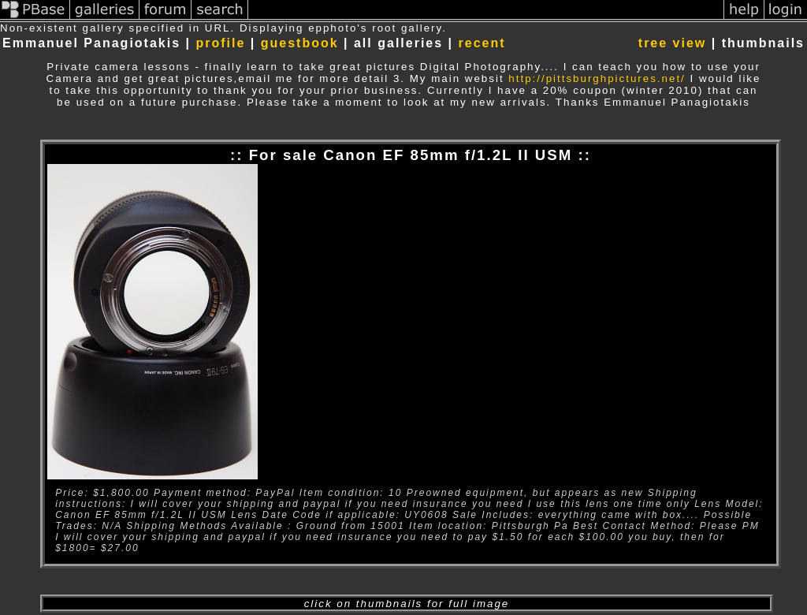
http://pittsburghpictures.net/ (596, 78)
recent (482, 43)
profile (220, 43)
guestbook (300, 43)
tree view (672, 43)
